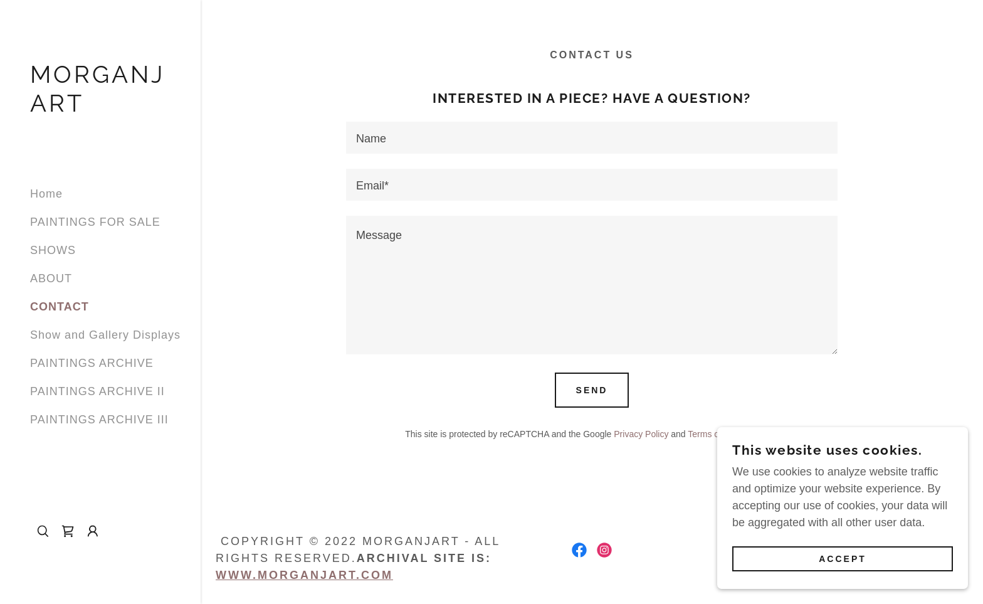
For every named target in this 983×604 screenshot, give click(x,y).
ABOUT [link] (51, 278)
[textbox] (592, 138)
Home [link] (46, 194)
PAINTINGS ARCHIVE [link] (92, 363)
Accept (842, 559)
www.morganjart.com (304, 575)
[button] (92, 531)
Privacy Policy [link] (641, 434)
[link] (100, 108)
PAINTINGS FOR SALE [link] (95, 222)
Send (592, 390)
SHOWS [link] (53, 250)
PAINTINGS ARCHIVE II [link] (97, 391)
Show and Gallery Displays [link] (105, 335)
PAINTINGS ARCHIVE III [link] (99, 419)
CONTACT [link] (59, 306)
